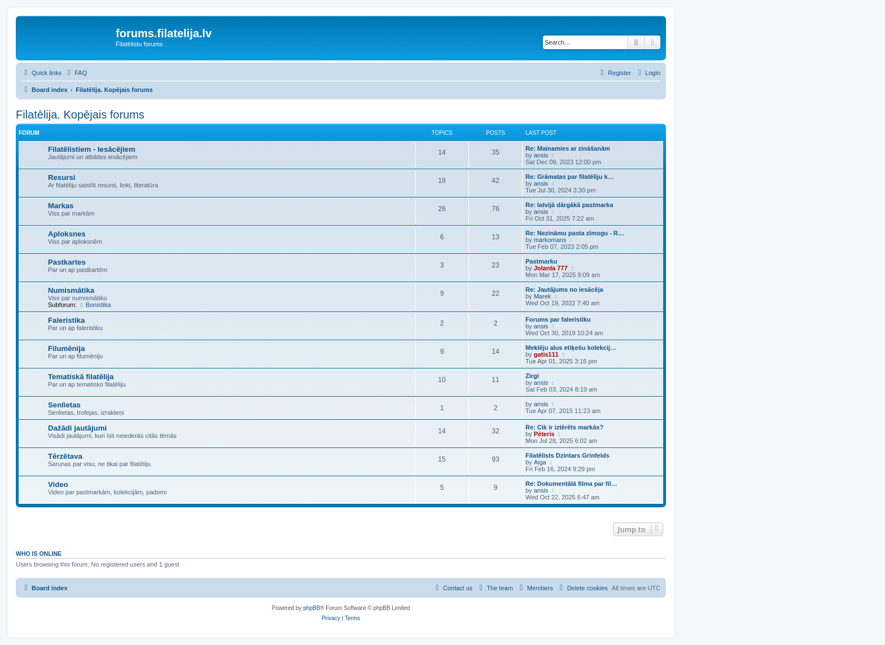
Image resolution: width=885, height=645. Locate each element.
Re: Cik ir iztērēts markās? (564, 427)
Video (58, 484)
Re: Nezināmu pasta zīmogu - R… (574, 233)
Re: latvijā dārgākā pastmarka (569, 204)
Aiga (540, 462)
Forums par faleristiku (558, 319)
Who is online (39, 553)
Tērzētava (65, 456)
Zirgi (532, 375)
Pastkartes (67, 262)
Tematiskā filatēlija (80, 376)
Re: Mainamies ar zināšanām (567, 148)
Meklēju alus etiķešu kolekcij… (570, 347)
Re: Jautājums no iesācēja (564, 289)
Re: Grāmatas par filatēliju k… (569, 176)
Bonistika (94, 304)
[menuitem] (75, 73)
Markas (60, 205)
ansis (541, 155)
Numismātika (71, 290)
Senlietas (64, 405)
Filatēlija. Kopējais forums (80, 114)
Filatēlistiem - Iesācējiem (91, 149)
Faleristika (66, 320)
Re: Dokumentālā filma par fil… (571, 483)
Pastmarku (541, 261)
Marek (542, 296)
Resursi (61, 177)
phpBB (311, 608)
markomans (550, 239)
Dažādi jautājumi (77, 428)
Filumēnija (66, 348)
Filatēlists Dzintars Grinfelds (567, 455)
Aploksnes (67, 234)
